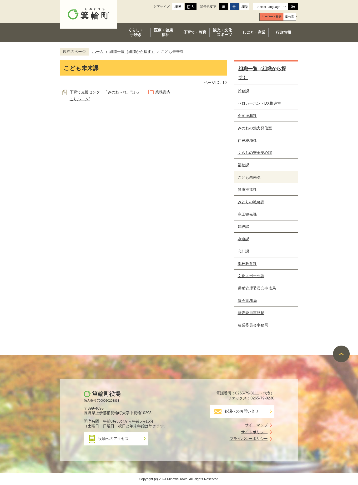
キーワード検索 (272, 16)
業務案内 (163, 92)
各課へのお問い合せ (241, 411)
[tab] (271, 16)
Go (293, 6)
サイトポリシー (254, 432)
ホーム (98, 52)
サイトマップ (256, 425)
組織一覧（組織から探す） (132, 52)
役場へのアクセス (113, 439)
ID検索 (289, 16)
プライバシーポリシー (249, 439)
